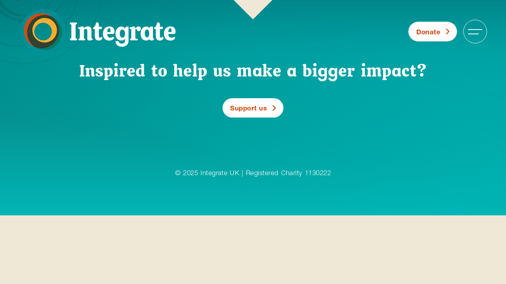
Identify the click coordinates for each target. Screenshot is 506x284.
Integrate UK (219, 172)
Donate (428, 32)
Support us (248, 108)
